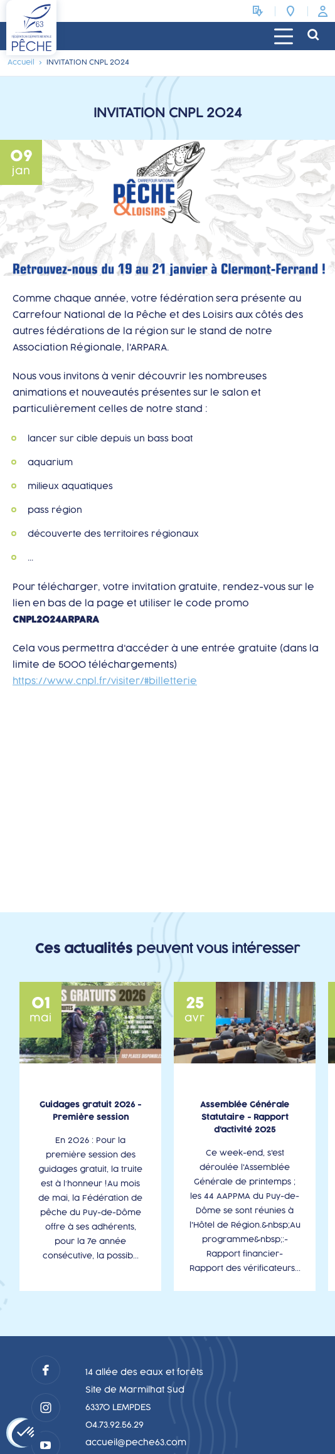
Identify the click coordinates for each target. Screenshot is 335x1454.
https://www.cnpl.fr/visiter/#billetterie (105, 681)
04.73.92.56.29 (114, 1425)
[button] (26, 1433)
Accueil (21, 62)
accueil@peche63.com (135, 1442)
